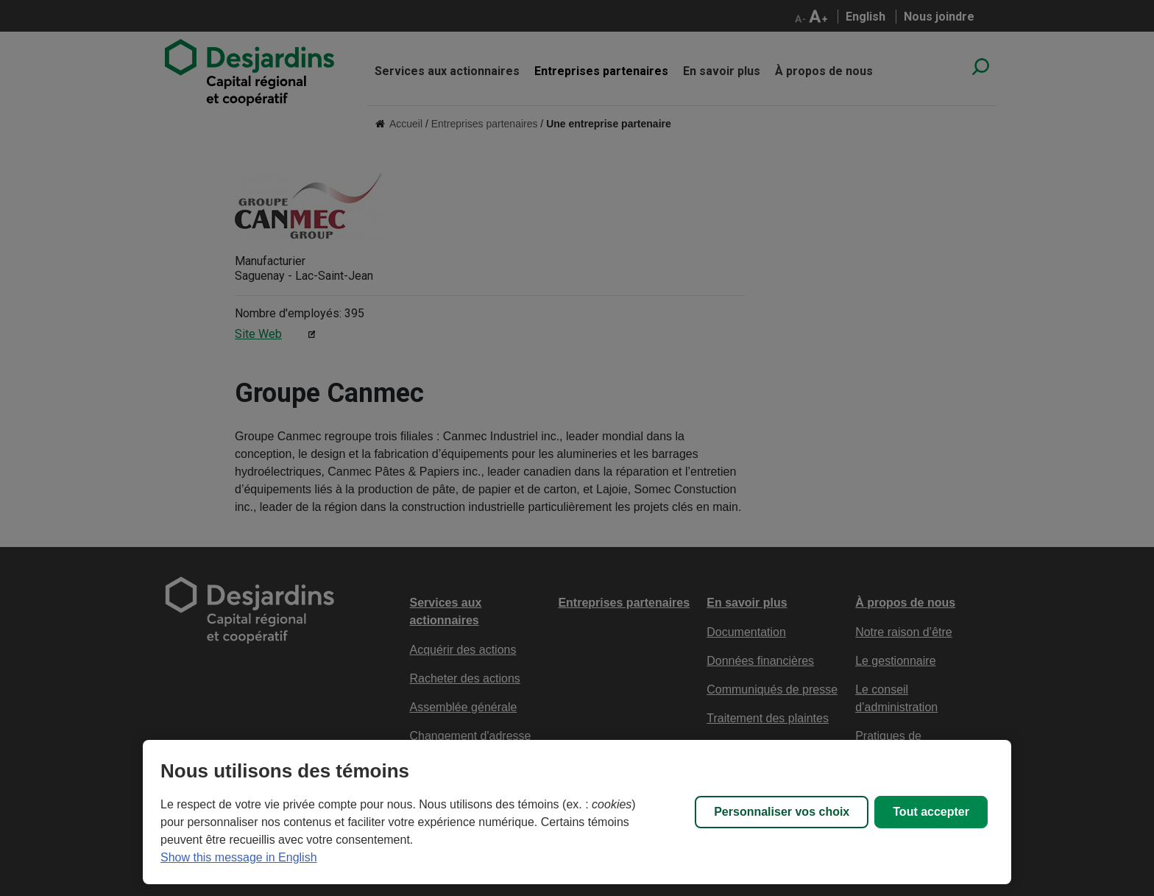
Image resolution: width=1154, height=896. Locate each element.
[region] (577, 812)
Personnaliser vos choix (781, 811)
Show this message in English (238, 857)
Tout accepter (931, 811)
